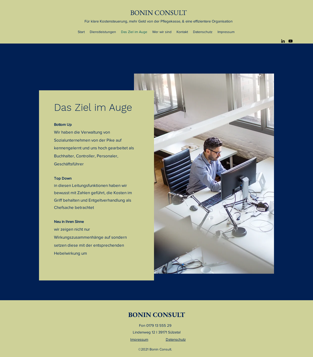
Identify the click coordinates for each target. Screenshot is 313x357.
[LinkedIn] (283, 41)
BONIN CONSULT (158, 12)
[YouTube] (290, 41)
